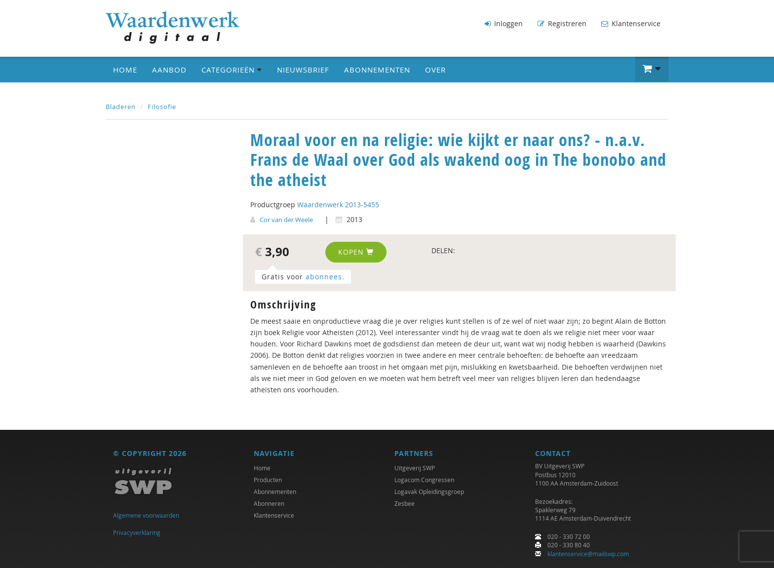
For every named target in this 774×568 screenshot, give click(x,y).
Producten (268, 480)
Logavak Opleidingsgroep (429, 491)
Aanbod (169, 70)
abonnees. (325, 276)
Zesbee (404, 503)
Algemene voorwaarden (146, 515)
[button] (651, 69)
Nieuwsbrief (303, 70)
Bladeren (121, 106)
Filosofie (162, 106)
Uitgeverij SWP (414, 468)
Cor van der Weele (286, 219)
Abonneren (269, 503)
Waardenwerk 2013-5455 (338, 204)
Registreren (562, 23)
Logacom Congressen (424, 480)
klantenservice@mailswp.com (588, 554)
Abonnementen (377, 70)
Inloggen (504, 23)
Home (125, 70)
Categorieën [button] (231, 70)
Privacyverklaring (136, 532)
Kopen (356, 252)
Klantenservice (630, 23)
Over (435, 70)
